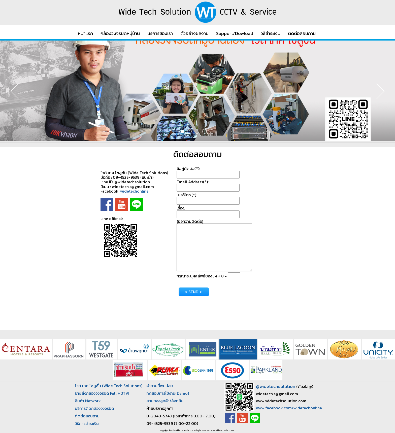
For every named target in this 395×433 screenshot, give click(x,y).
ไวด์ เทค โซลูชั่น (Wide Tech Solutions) (108, 386)
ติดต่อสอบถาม (302, 33)
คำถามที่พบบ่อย (159, 386)
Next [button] (376, 91)
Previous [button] (19, 91)
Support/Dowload (234, 33)
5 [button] (212, 131)
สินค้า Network (88, 401)
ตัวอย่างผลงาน (194, 33)
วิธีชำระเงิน (270, 33)
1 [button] (182, 131)
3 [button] (197, 131)
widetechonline (134, 191)
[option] (197, 91)
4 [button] (204, 131)
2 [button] (189, 131)
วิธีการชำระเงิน (87, 423)
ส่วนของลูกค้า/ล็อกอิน (164, 401)
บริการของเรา (160, 33)
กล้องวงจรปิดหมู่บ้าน (120, 33)
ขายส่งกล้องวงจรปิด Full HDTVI (102, 393)
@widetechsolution (275, 386)
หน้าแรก (85, 33)
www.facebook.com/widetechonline (289, 408)
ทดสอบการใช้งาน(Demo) (167, 393)
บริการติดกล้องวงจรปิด (94, 408)
